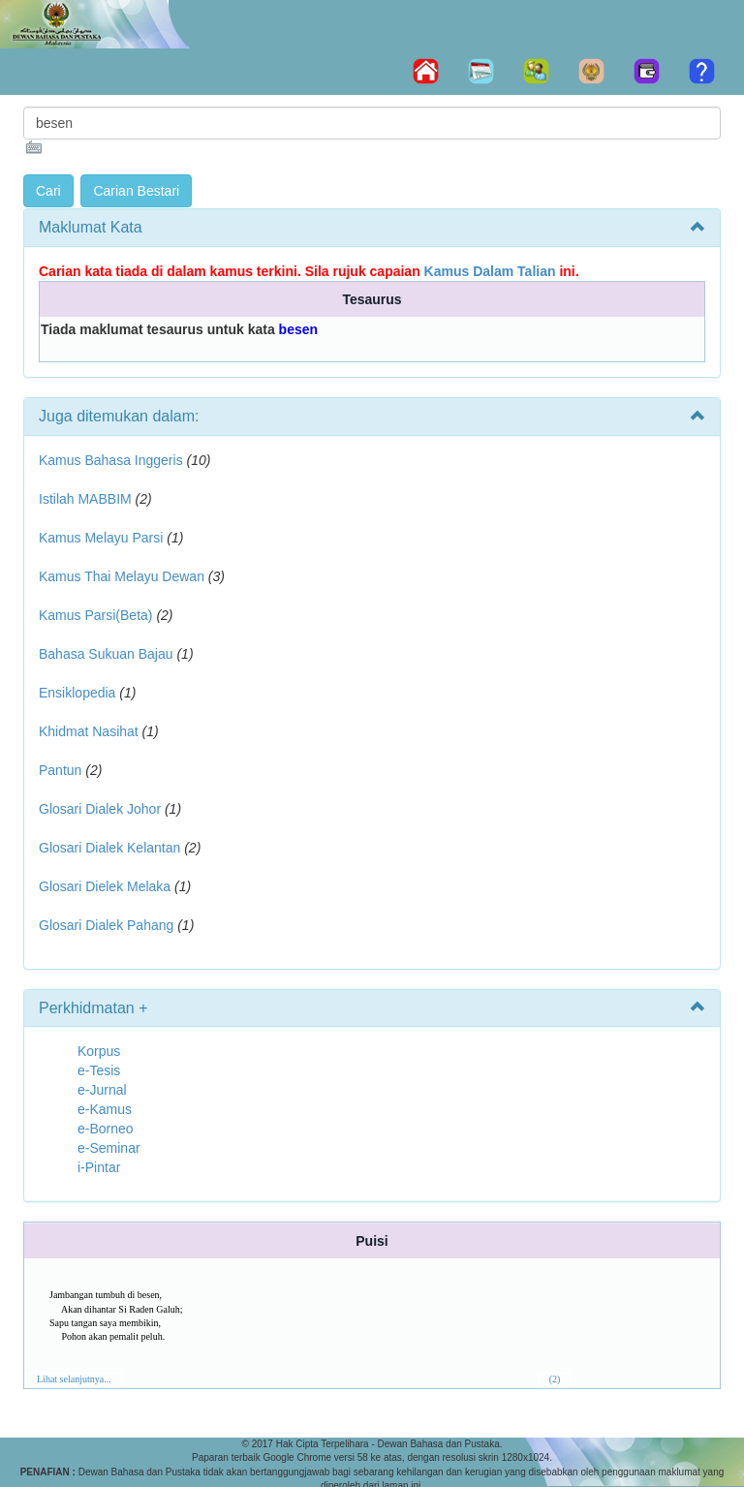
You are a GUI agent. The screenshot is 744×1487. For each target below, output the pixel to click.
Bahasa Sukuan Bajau (106, 654)
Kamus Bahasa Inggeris (111, 460)
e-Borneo (106, 1128)
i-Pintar (99, 1167)
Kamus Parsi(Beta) (95, 615)
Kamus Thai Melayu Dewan (121, 576)
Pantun (60, 770)
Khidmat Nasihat (89, 731)
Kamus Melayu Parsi (101, 537)
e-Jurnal (102, 1090)
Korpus (99, 1051)
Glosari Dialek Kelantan (109, 847)
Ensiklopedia (77, 692)
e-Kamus (105, 1109)
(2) (555, 1379)
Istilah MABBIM (85, 499)
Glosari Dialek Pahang (106, 925)
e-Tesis (99, 1070)
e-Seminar (109, 1148)
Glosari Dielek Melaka (104, 886)
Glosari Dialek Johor (100, 809)
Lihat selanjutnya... (74, 1379)
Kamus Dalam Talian (490, 271)
